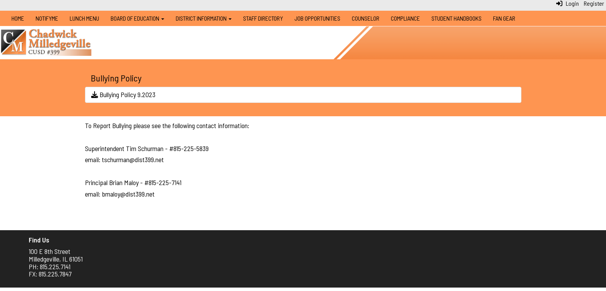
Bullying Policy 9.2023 (123, 94)
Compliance (405, 18)
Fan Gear (504, 18)
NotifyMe (47, 18)
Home (17, 18)
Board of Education (137, 18)
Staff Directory (263, 18)
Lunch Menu (84, 18)
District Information (204, 18)
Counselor (365, 18)
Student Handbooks (456, 18)
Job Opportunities (317, 18)
